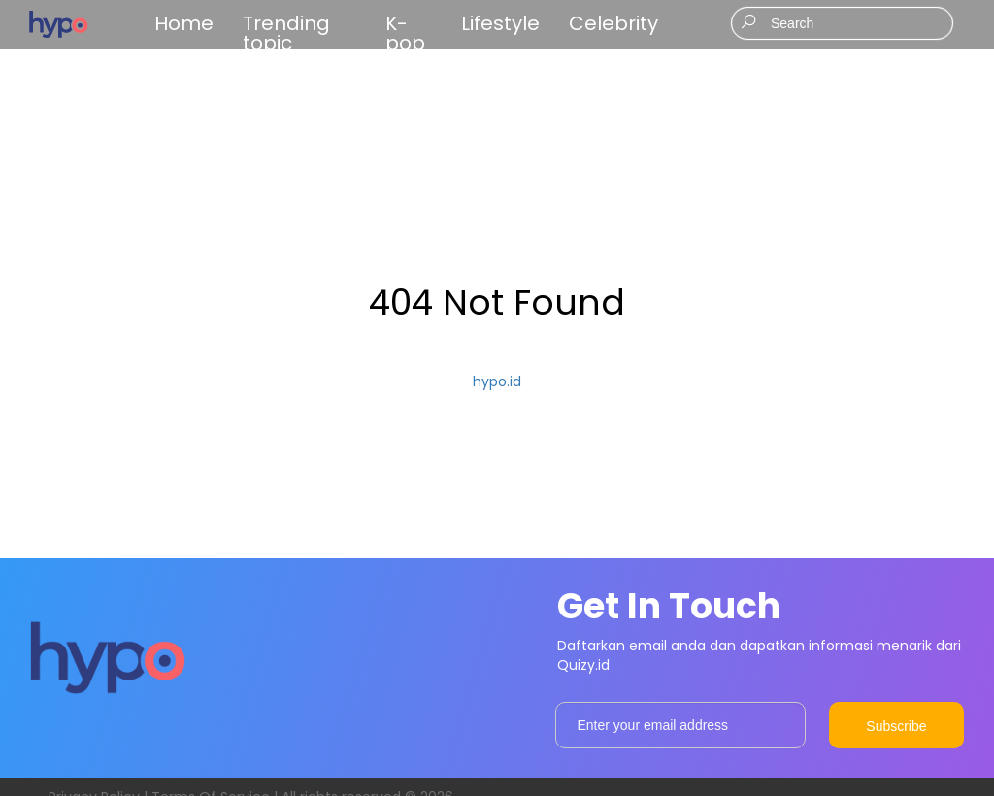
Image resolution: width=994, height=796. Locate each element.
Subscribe (896, 726)
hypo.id (497, 381)
